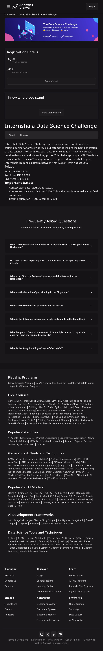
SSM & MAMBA (70, 404)
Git (80, 541)
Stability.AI (54, 404)
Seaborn (43, 541)
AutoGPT (68, 523)
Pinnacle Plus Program (81, 586)
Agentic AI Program (79, 591)
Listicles (41, 444)
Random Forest (45, 544)
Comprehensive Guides (49, 591)
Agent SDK (32, 520)
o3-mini (64, 492)
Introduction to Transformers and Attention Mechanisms (56, 423)
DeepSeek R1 (83, 492)
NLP (33, 544)
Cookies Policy (72, 639)
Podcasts (9, 614)
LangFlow (22, 523)
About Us (9, 575)
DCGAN (78, 468)
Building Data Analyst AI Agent (54, 420)
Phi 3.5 (52, 499)
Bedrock (25, 502)
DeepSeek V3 (15, 496)
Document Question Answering (57, 471)
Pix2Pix (54, 459)
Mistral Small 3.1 (67, 499)
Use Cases (29, 444)
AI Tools (34, 441)
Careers (9, 586)
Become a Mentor (46, 614)
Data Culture (75, 614)
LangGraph (78, 520)
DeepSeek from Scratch (35, 404)
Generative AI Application (72, 437)
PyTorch (80, 538)
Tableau (26, 416)
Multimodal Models (55, 468)
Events (8, 609)
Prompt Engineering (46, 437)
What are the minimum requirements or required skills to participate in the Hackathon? (49, 245)
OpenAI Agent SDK (46, 400)
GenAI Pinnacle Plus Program (51, 382)
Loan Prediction (61, 413)
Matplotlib (31, 541)
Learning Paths (45, 586)
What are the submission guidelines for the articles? (37, 305)
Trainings (74, 609)
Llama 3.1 (23, 492)
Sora (72, 492)
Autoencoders (67, 459)
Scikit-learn (68, 538)
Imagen (80, 471)
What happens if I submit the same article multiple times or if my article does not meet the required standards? (47, 333)
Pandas (53, 541)
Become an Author (46, 603)
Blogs (40, 575)
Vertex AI (36, 502)
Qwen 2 (65, 502)
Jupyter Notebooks (36, 538)
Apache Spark (17, 541)
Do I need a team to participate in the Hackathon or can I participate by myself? (47, 261)
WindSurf (53, 478)
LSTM (23, 462)
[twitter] (47, 634)
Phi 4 (44, 499)
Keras (87, 541)
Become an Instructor (48, 620)
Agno (13, 523)
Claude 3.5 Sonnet (30, 499)
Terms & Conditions (18, 639)
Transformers (30, 459)
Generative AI (15, 400)
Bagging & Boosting (40, 413)
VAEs (18, 459)
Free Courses (76, 575)
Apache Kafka (15, 544)
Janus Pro (28, 496)
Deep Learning (27, 410)
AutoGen (34, 523)
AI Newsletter (76, 620)
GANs (11, 459)
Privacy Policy (55, 639)
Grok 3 (18, 505)
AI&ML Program (77, 580)
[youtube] (60, 634)
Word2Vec (13, 462)
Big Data (34, 547)
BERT (85, 459)
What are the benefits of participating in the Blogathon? (39, 292)
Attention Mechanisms (40, 462)
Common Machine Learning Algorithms (61, 547)
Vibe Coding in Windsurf (66, 416)
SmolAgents (64, 520)
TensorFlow (54, 538)
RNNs (70, 468)
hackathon (10, 14)
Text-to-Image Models (19, 471)
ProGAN (88, 468)
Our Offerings (76, 603)
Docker (73, 541)
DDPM (36, 471)
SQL (23, 538)
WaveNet (70, 475)
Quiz (19, 444)
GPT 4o (54, 492)
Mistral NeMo (85, 499)
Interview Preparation (51, 441)
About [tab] (12, 135)
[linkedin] (53, 634)
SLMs (83, 462)
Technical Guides (19, 441)
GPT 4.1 (44, 492)
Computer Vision (63, 544)
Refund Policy (38, 639)
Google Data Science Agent (33, 550)
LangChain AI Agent (32, 468)
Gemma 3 (79, 496)
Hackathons (11, 603)
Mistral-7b (13, 502)
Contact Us (10, 580)
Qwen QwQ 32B (51, 502)
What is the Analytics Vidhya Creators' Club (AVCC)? (36, 348)
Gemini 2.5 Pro (51, 496)
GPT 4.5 (34, 492)
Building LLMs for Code (41, 407)
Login (92, 6)
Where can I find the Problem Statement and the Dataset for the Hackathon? (43, 277)
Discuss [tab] (24, 135)
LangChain (65, 465)
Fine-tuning (14, 468)
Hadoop (63, 541)
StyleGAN (44, 459)
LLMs (76, 462)
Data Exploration (18, 547)
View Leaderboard (51, 112)
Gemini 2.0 (66, 496)
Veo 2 (38, 496)
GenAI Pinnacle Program (21, 382)
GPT (79, 459)
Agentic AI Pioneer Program (24, 386)
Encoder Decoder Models (21, 465)
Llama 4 (12, 492)
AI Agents (13, 437)
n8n (10, 520)
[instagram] (41, 634)
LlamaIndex (79, 465)
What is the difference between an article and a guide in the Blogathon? (47, 319)
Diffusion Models (62, 462)
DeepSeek (29, 400)
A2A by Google (48, 520)
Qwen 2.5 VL (77, 502)
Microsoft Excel (72, 407)
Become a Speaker (46, 609)
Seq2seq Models (54, 475)
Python (58, 407)
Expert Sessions (45, 580)
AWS (26, 544)
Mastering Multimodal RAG (51, 410)
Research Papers (73, 441)
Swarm (58, 523)
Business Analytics (42, 416)
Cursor (63, 478)
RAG (89, 465)
